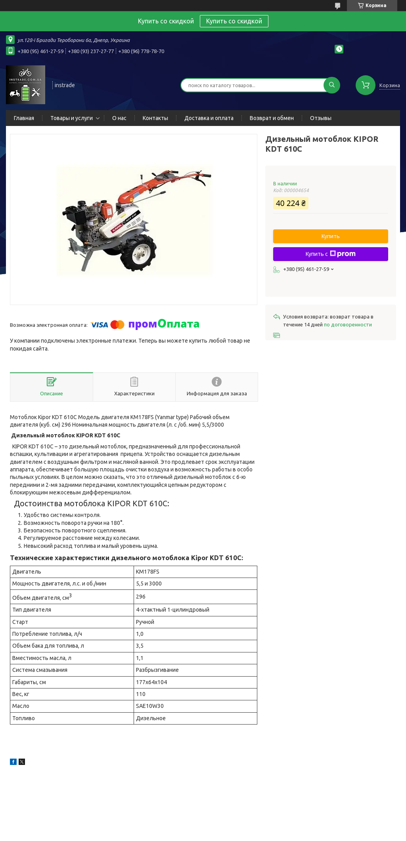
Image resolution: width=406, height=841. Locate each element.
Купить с (331, 253)
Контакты (155, 118)
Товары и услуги (71, 118)
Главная (24, 118)
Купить (331, 236)
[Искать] (332, 85)
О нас (119, 118)
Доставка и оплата (209, 118)
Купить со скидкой (234, 21)
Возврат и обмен (272, 118)
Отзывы (320, 118)
